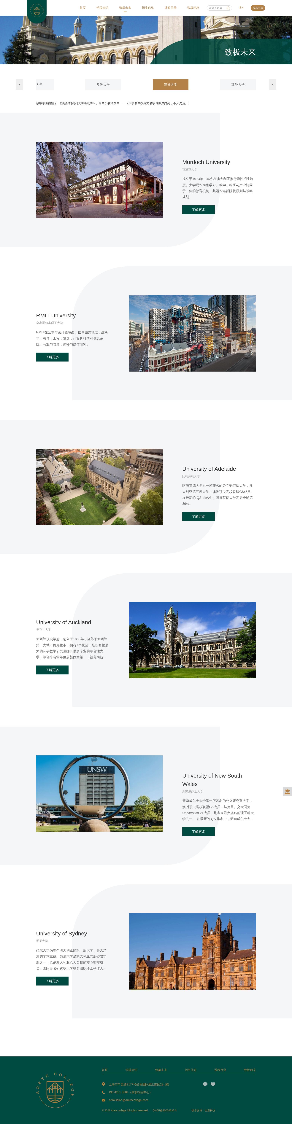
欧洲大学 (103, 85)
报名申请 (258, 8)
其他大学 (238, 85)
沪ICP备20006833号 (165, 1110)
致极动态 (193, 7)
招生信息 (148, 7)
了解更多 (198, 210)
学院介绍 (102, 7)
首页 (83, 7)
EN (241, 7)
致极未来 (125, 7)
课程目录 (171, 7)
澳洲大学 (170, 85)
